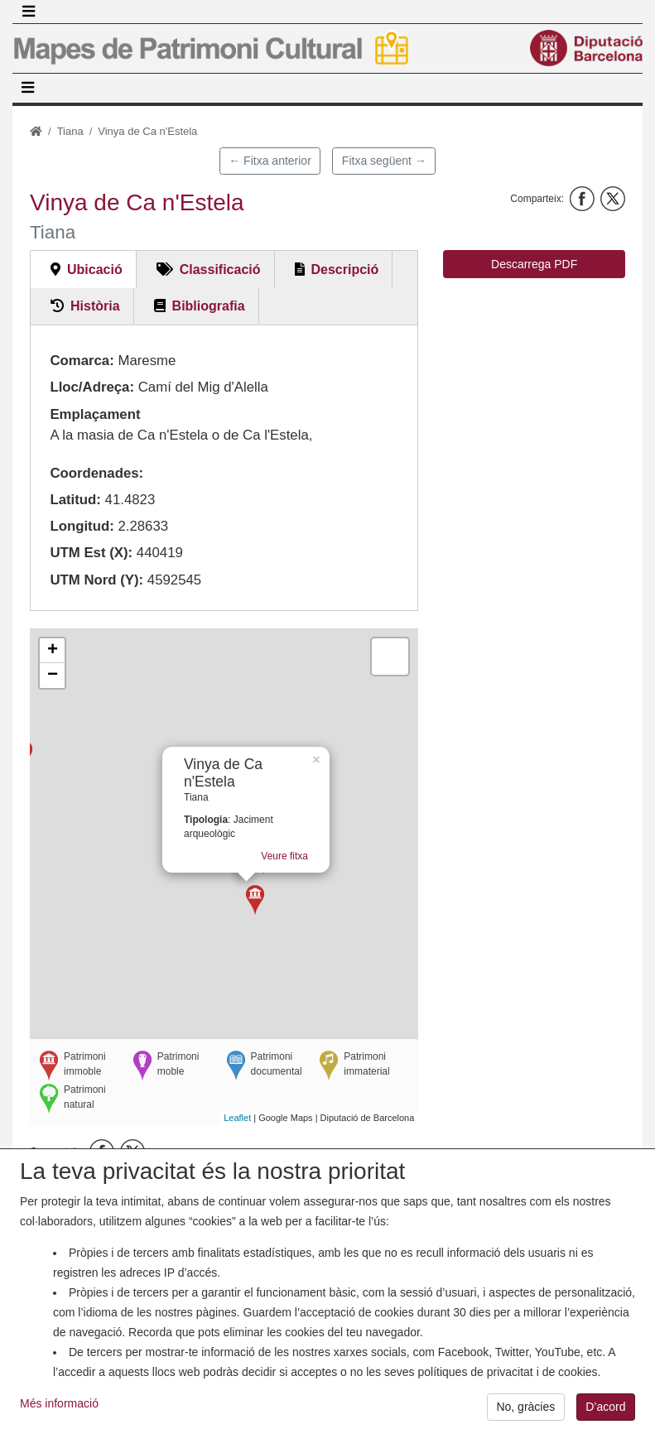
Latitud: (75, 500)
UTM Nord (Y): (96, 580)
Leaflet (237, 1118)
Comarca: (81, 360)
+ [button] (52, 650)
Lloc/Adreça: (92, 387)
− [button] (52, 675)
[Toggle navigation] (28, 11)
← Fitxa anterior (270, 160)
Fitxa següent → (384, 160)
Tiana (70, 131)
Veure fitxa (308, 863)
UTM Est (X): (91, 553)
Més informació (59, 1411)
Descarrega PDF (534, 264)
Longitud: (81, 526)
